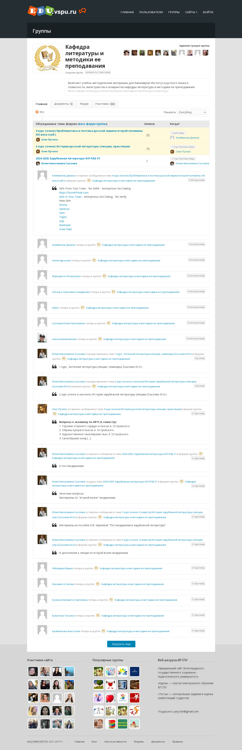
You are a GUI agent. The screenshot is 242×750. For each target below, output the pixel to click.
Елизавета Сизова (63, 584)
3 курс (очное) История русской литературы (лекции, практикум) (83, 146)
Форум (84, 104)
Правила (177, 741)
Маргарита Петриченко (66, 276)
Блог (94, 741)
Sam (62, 213)
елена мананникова (64, 339)
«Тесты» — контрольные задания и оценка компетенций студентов (185, 696)
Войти (208, 12)
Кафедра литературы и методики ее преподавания (85, 56)
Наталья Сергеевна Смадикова (71, 292)
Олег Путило (49, 139)
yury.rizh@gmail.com (186, 711)
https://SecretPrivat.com (74, 192)
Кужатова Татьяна (63, 615)
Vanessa (64, 209)
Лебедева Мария (62, 568)
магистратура (145, 91)
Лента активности (115, 741)
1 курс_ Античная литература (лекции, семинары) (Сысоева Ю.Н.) (153, 354)
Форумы (139, 741)
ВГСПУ (44, 741)
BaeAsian (65, 225)
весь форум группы (92, 124)
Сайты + (191, 12)
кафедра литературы (87, 91)
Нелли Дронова (61, 260)
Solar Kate (65, 229)
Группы (174, 12)
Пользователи (151, 12)
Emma (63, 205)
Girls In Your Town (70, 196)
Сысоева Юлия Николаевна (68, 323)
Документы (63, 104)
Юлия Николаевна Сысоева (59, 163)
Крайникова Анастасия (66, 631)
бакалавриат (130, 91)
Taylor (63, 217)
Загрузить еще (121, 644)
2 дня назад (178, 132)
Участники (105, 104)
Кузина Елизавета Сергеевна (70, 600)
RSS (41, 112)
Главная (127, 12)
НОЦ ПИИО (33, 741)
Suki (61, 221)
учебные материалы (111, 91)
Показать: (170, 112)
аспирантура (161, 91)
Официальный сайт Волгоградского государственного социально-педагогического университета (181, 672)
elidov (55, 307)
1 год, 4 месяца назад (183, 146)
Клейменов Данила (187, 137)
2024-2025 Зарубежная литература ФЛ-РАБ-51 (68, 158)
